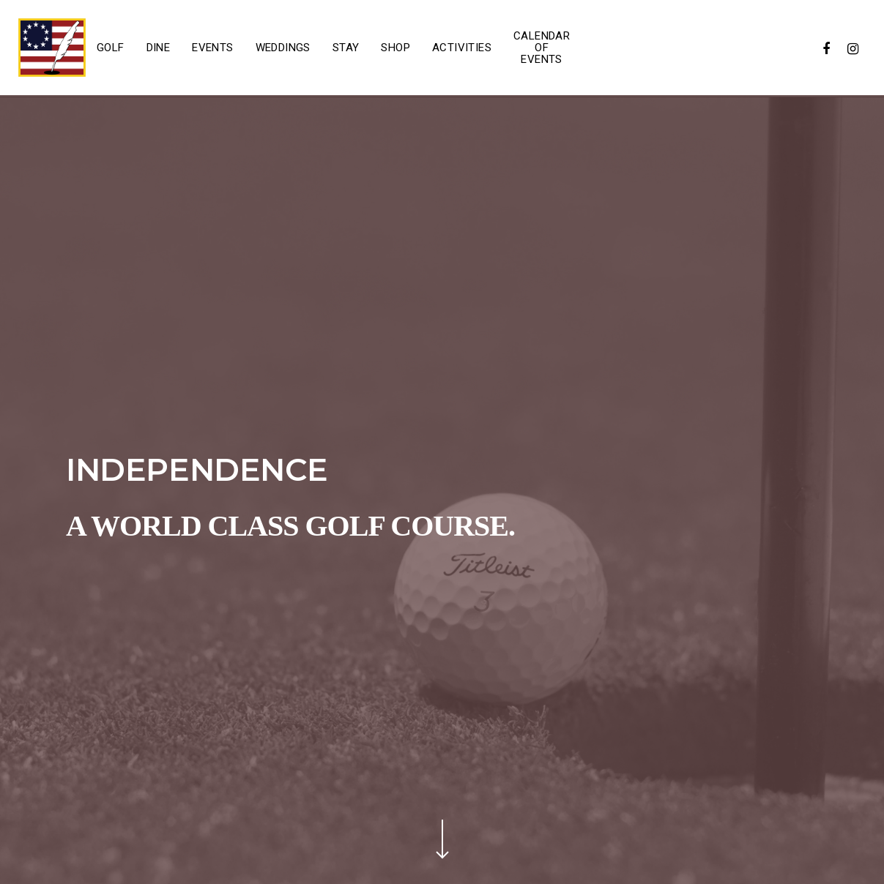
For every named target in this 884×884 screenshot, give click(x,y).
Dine (158, 47)
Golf (111, 47)
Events (212, 47)
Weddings (283, 47)
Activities (461, 47)
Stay (346, 47)
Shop (395, 47)
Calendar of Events (541, 47)
